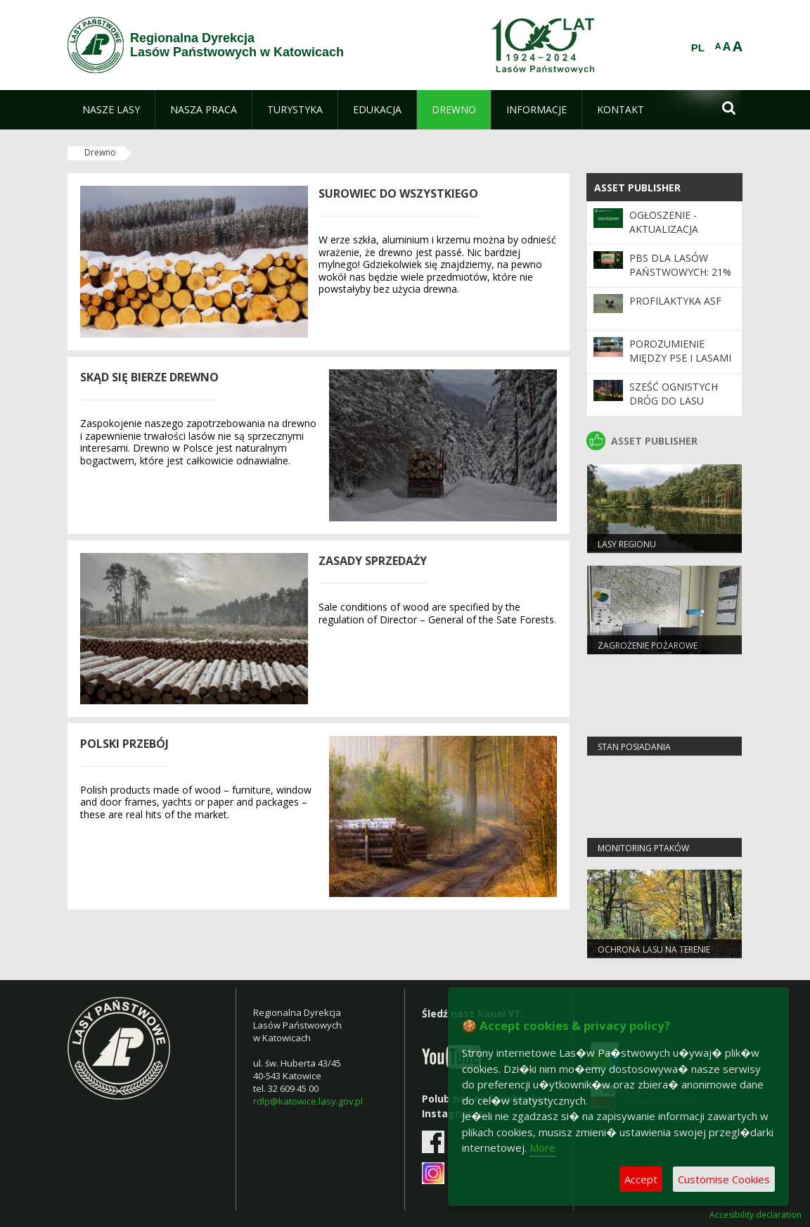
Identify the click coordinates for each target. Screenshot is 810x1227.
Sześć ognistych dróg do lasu (673, 393)
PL (698, 47)
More (542, 1147)
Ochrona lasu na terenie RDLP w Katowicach (654, 955)
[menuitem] (111, 109)
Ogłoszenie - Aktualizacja (663, 222)
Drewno (100, 152)
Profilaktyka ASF (675, 300)
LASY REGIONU (627, 544)
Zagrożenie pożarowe (648, 645)
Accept (640, 1179)
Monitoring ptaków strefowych (643, 854)
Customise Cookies (724, 1179)
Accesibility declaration (755, 1215)
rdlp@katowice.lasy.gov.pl (308, 1101)
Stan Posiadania (634, 747)
